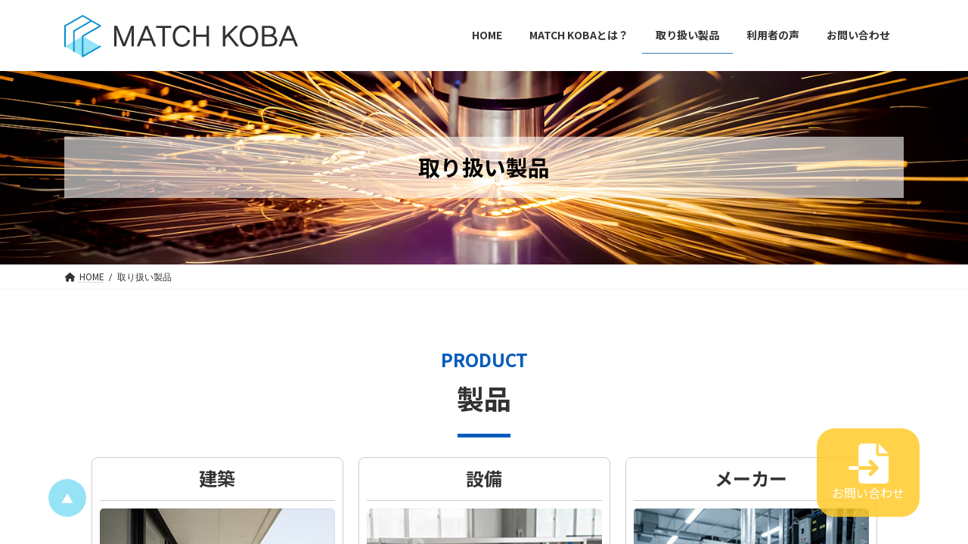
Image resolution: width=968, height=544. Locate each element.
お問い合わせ (868, 473)
